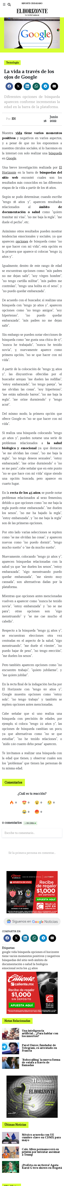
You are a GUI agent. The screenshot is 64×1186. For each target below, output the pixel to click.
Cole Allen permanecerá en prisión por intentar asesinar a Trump (41, 1151)
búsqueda (55, 153)
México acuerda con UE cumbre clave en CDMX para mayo (41, 1137)
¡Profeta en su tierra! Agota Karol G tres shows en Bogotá (42, 1166)
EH (14, 119)
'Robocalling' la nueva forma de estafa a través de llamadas (41, 1062)
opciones (22, 241)
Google (11, 158)
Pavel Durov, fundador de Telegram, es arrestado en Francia (39, 1047)
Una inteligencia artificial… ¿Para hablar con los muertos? (40, 1033)
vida (19, 133)
